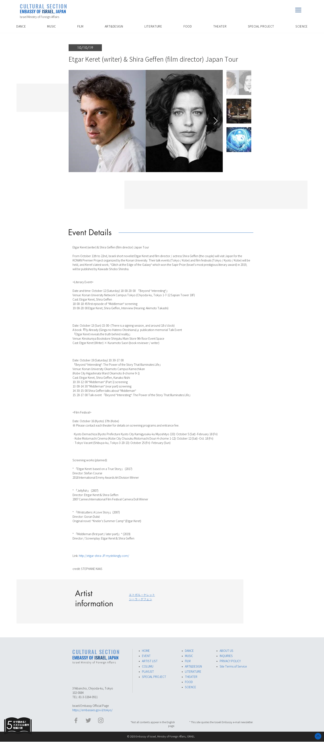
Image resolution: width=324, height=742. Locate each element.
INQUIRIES (226, 655)
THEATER (191, 676)
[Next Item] (215, 121)
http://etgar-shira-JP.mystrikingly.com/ (104, 555)
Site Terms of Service (233, 666)
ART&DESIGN (193, 666)
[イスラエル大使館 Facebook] (76, 720)
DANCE (189, 650)
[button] (298, 10)
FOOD (189, 682)
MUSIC (189, 655)
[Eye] (18, 726)
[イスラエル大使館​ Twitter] (88, 720)
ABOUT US (226, 650)
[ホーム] (318, 736)
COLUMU (147, 666)
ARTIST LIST (150, 661)
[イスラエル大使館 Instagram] (100, 720)
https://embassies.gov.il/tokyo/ (92, 710)
